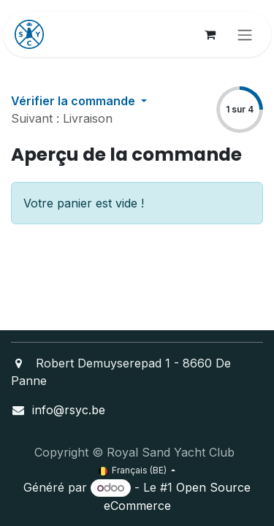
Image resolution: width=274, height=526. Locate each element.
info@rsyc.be (68, 410)
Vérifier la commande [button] (74, 101)
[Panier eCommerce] (209, 34)
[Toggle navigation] (244, 34)
